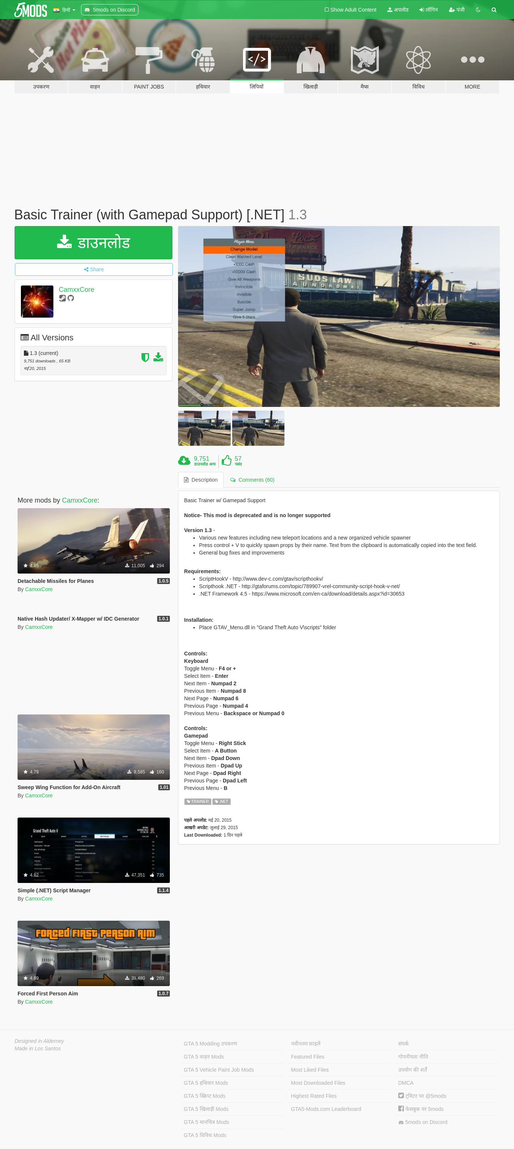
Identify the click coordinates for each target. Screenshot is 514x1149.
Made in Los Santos (38, 1048)
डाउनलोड (93, 242)
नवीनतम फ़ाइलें (306, 1044)
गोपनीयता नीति (413, 1057)
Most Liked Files (310, 1070)
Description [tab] (201, 480)
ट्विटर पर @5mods (422, 1096)
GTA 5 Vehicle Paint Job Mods (219, 1070)
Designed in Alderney (39, 1041)
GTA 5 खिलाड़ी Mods (206, 1109)
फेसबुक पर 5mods (421, 1109)
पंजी (457, 10)
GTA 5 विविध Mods (205, 1135)
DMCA (406, 1083)
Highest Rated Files (314, 1096)
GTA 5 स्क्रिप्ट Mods (204, 1096)
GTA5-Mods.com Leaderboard (326, 1109)
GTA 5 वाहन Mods (204, 1057)
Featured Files (307, 1057)
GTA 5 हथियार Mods (206, 1083)
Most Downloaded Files (318, 1083)
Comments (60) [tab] (252, 480)
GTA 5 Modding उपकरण (210, 1044)
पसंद (238, 464)
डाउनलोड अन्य (204, 464)
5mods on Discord (423, 1122)
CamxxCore (76, 289)
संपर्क (403, 1044)
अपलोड (397, 10)
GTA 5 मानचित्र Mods (206, 1122)
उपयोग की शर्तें (412, 1070)
